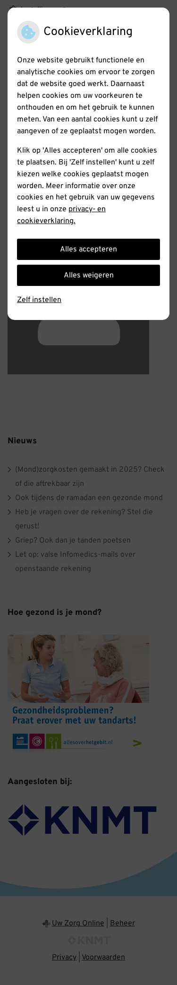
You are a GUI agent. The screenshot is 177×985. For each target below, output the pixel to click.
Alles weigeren (89, 275)
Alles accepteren (88, 249)
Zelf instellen (39, 300)
